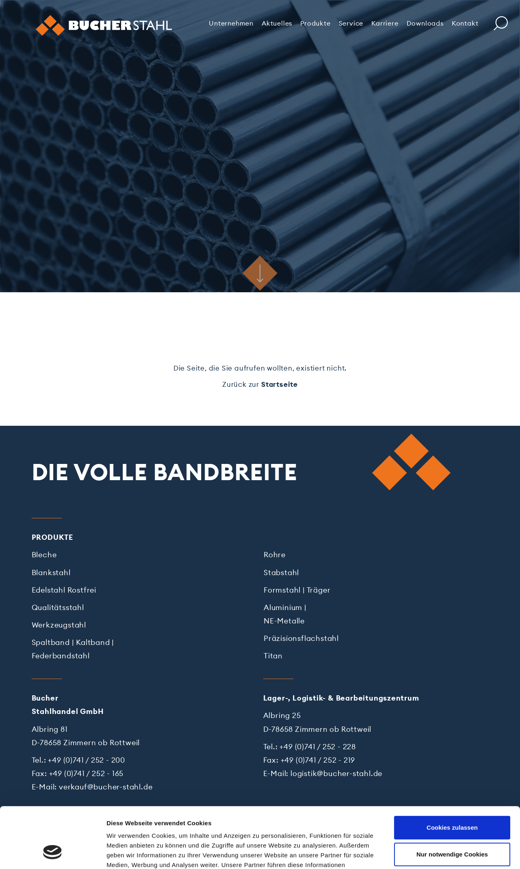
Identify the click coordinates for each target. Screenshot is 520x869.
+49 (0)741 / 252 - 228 (318, 746)
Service (351, 23)
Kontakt (465, 23)
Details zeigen (126, 853)
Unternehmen (231, 23)
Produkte (315, 23)
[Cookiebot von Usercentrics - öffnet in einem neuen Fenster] (52, 853)
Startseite (279, 384)
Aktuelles (277, 23)
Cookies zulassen (452, 773)
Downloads (425, 23)
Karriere (384, 23)
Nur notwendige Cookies (452, 800)
